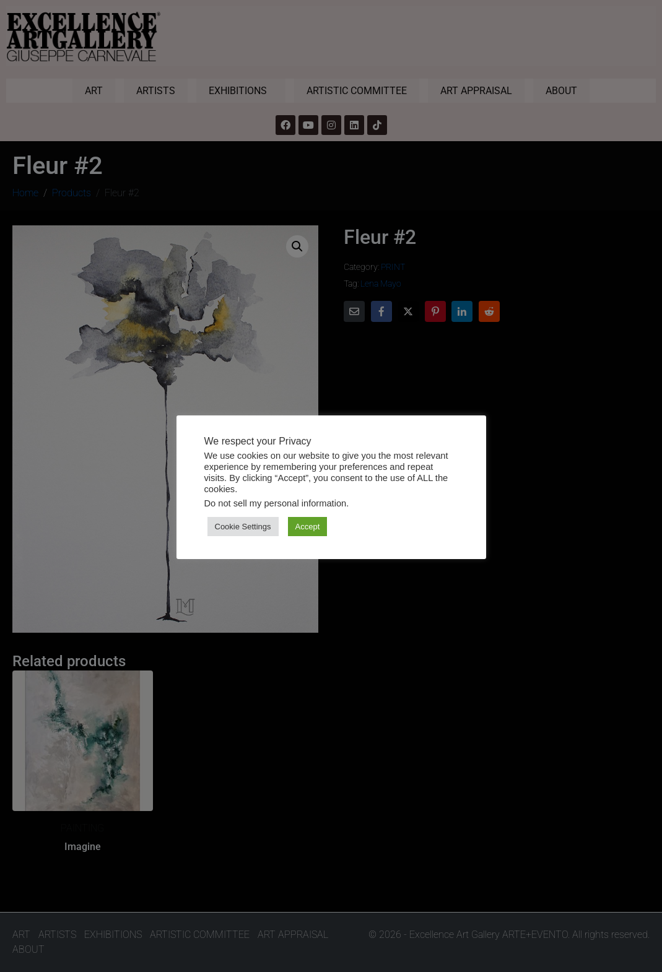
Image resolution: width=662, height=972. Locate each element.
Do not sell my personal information (275, 503)
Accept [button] (307, 526)
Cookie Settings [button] (243, 526)
